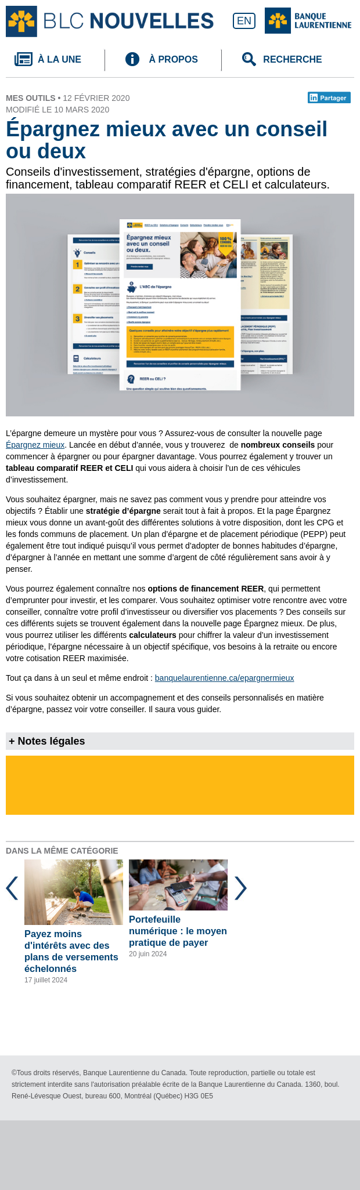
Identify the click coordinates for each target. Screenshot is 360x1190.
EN (244, 21)
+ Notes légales (47, 741)
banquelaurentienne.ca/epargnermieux (224, 678)
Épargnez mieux (35, 444)
